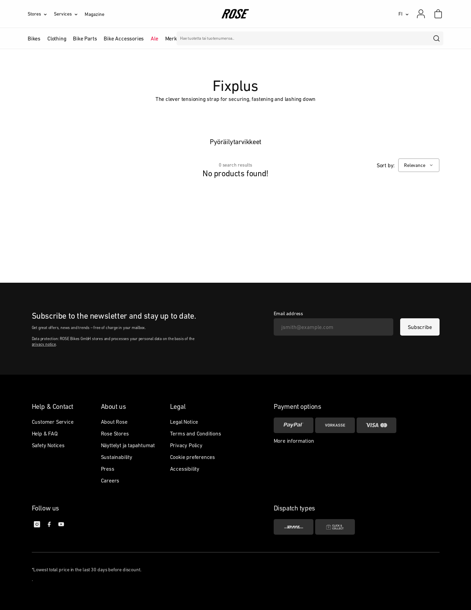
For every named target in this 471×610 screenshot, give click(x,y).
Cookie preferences (192, 457)
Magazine (94, 14)
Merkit (172, 38)
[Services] (69, 14)
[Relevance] (418, 165)
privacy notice (44, 344)
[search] (436, 38)
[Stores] (41, 14)
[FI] (404, 14)
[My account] (421, 14)
